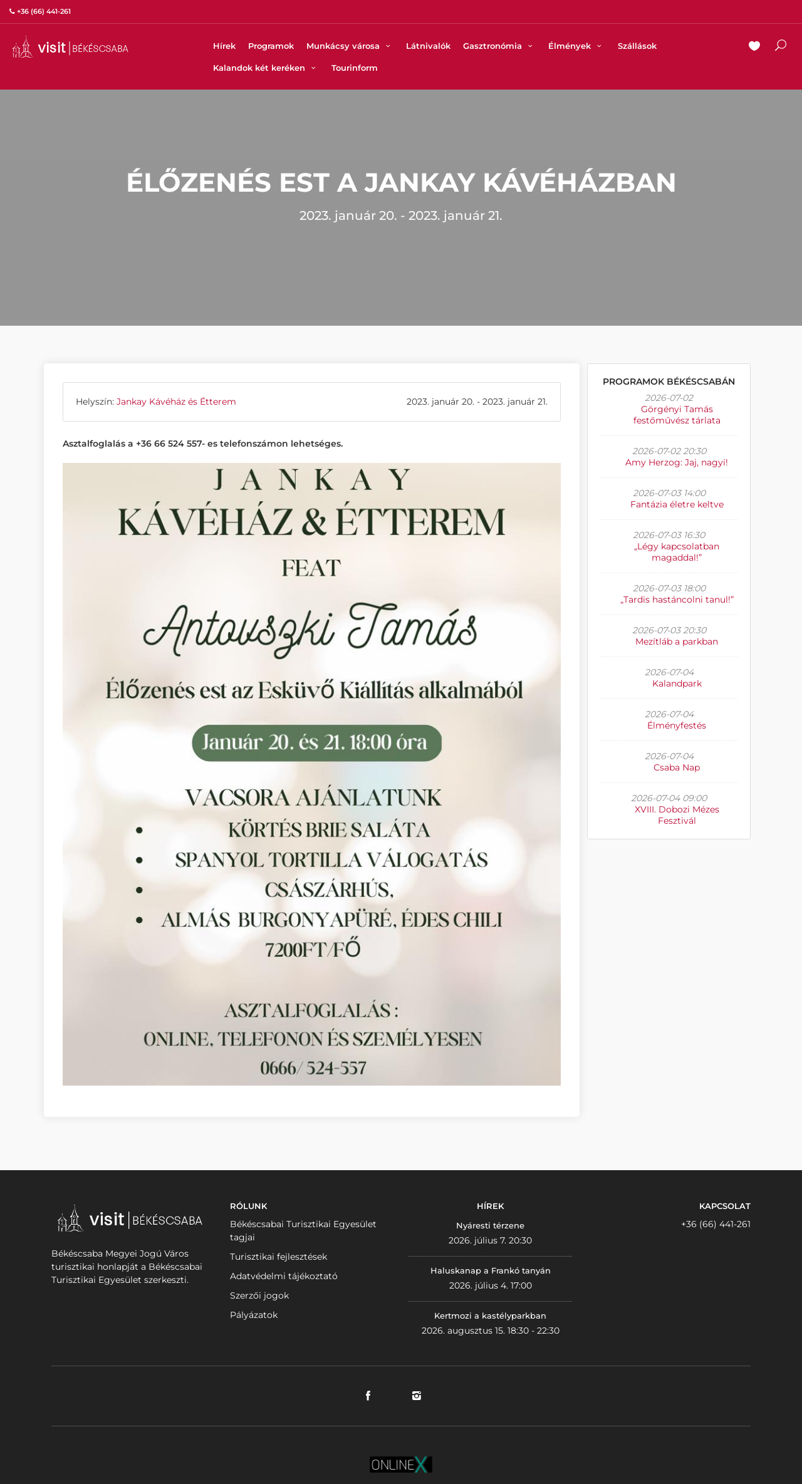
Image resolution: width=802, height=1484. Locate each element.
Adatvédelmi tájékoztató (284, 1276)
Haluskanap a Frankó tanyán (490, 1270)
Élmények (576, 46)
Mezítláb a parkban (676, 641)
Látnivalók (428, 46)
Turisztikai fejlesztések (278, 1256)
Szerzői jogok (259, 1295)
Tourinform (354, 68)
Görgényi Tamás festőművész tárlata (677, 414)
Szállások (637, 46)
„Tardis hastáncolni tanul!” (677, 599)
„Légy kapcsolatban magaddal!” (676, 552)
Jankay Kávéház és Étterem (176, 401)
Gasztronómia (499, 46)
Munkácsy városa (349, 46)
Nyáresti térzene (490, 1225)
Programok (271, 46)
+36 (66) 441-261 (716, 1224)
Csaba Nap (677, 767)
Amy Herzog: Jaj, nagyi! (676, 462)
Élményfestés (676, 725)
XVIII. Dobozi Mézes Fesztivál (677, 815)
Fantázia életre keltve (677, 504)
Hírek (224, 46)
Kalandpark (677, 683)
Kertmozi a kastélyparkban (490, 1315)
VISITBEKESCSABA (70, 46)
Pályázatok (254, 1315)
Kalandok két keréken (266, 68)
